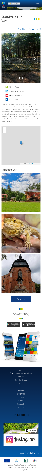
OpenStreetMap (30, 163)
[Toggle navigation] (37, 3)
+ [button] (4, 128)
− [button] (4, 131)
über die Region (21, 380)
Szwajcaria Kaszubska (21, 414)
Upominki (21, 404)
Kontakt (21, 407)
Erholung (21, 397)
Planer (21, 383)
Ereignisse (21, 393)
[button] (20, 78)
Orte (21, 387)
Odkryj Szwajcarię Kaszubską (21, 373)
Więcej (21, 299)
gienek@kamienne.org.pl (17, 95)
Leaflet (22, 163)
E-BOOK (21, 400)
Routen (21, 390)
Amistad (30, 453)
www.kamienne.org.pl (16, 91)
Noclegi (21, 376)
